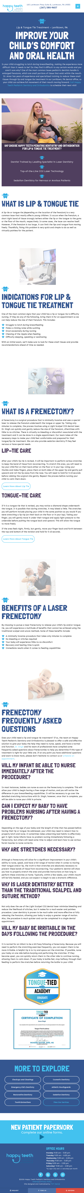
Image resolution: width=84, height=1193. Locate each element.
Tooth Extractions (23, 1102)
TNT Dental (55, 1184)
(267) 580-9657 (48, 7)
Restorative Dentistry (22, 1095)
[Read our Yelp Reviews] (55, 1174)
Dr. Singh (19, 747)
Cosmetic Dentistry (61, 1080)
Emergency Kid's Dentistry (22, 1087)
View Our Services (61, 1102)
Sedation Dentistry (61, 1095)
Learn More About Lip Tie (16, 486)
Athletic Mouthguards (61, 1087)
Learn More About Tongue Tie (18, 539)
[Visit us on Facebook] (40, 1174)
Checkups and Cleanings (22, 1080)
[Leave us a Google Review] (48, 1174)
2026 (22, 1179)
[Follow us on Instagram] (63, 1174)
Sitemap (36, 1182)
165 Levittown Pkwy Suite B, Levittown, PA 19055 (48, 5)
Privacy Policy (46, 1182)
